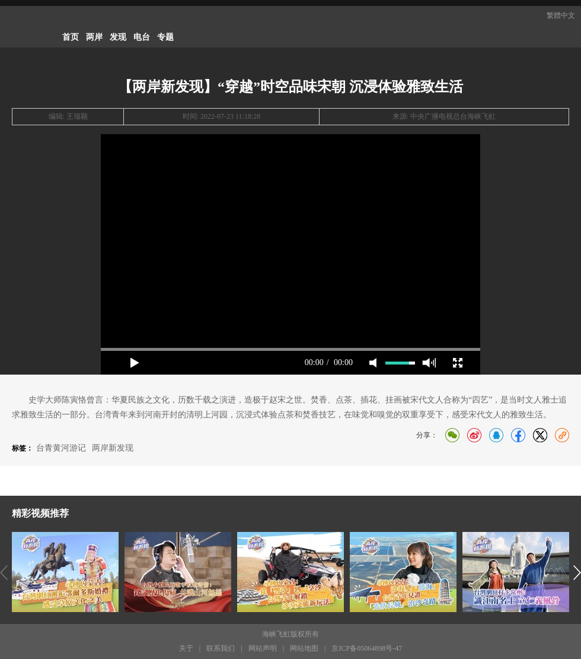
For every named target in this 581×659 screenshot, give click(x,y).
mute (372, 362)
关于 (186, 648)
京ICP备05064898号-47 (366, 648)
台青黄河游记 (61, 447)
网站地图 (304, 648)
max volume (429, 362)
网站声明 (262, 648)
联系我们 (220, 648)
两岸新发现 (112, 447)
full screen (457, 362)
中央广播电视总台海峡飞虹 (453, 116)
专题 (165, 37)
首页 (70, 37)
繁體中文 (561, 15)
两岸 (94, 37)
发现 (118, 37)
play (134, 362)
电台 (141, 37)
